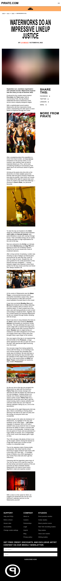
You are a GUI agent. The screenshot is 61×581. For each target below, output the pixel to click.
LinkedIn (44, 102)
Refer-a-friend (8, 520)
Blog (8, 13)
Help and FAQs (8, 516)
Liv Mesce (24, 42)
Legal (25, 527)
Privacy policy (27, 537)
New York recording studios (47, 527)
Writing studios (43, 537)
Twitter (44, 99)
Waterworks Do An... (21, 13)
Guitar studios (42, 520)
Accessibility (7, 527)
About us (26, 516)
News (13, 13)
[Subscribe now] (30, 559)
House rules (7, 523)
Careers (26, 520)
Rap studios (42, 530)
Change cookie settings (11, 530)
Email (43, 105)
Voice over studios (44, 533)
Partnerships (27, 523)
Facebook (45, 96)
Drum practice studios (45, 516)
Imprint (25, 530)
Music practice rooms (45, 523)
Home (3, 13)
